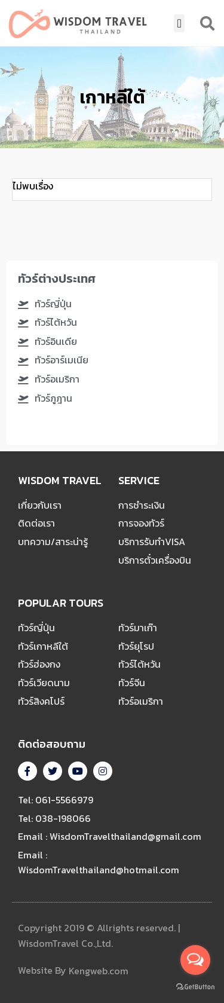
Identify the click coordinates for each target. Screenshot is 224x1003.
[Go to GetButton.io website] (195, 987)
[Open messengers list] (195, 960)
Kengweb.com (98, 971)
